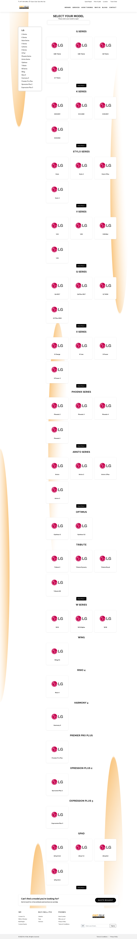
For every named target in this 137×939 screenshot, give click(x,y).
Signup (113, 926)
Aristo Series (26, 59)
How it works (62, 916)
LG (23, 30)
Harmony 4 (25, 78)
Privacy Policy (62, 921)
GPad (23, 53)
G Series (24, 34)
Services (40, 921)
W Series (24, 69)
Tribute (24, 65)
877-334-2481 (24, 1)
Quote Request (105, 900)
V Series (24, 44)
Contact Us (21, 916)
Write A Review (22, 919)
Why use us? (61, 919)
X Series (24, 50)
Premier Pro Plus (27, 81)
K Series (24, 37)
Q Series (24, 47)
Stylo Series (25, 40)
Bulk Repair (21, 921)
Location (105, 1)
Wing (23, 72)
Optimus (24, 62)
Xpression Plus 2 (27, 84)
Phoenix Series (26, 56)
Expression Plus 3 (27, 87)
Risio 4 (24, 75)
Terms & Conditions (63, 924)
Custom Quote (22, 924)
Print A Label (97, 1)
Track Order (113, 1)
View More (81, 85)
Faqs (39, 919)
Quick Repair (88, 1)
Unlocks (40, 916)
